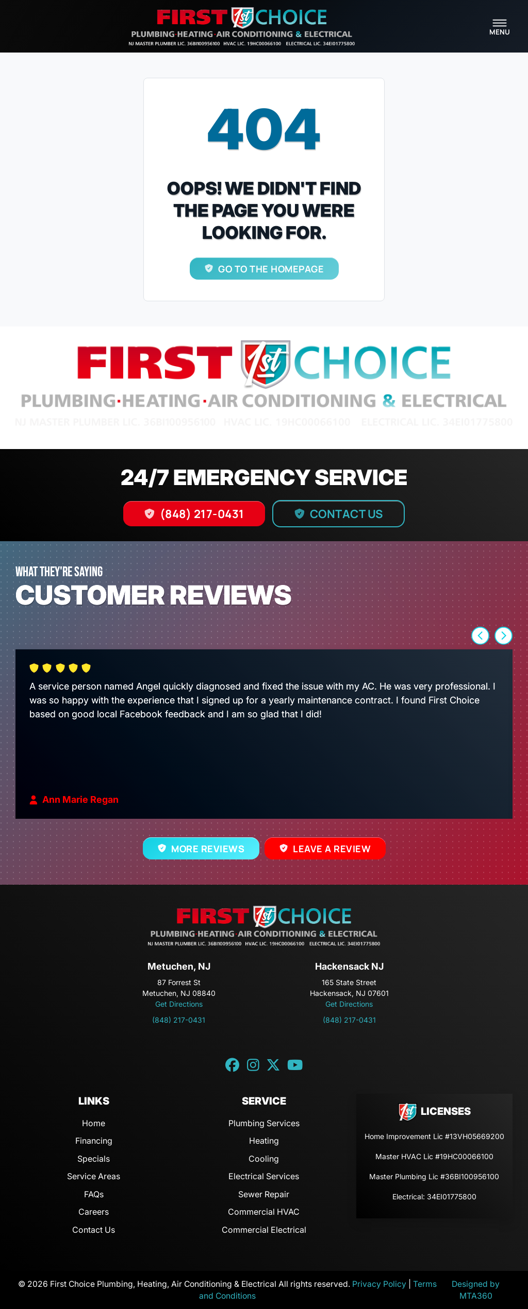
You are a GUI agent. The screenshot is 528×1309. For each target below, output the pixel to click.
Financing (93, 1140)
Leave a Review (332, 848)
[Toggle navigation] (500, 26)
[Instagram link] (253, 1065)
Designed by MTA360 (476, 1290)
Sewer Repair (263, 1194)
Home (93, 1123)
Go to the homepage (271, 269)
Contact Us (346, 513)
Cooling (264, 1158)
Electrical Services (263, 1176)
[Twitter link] (273, 1065)
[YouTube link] (295, 1065)
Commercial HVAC (264, 1212)
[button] (480, 636)
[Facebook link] (232, 1065)
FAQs (94, 1194)
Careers (93, 1212)
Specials (93, 1158)
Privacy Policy (379, 1284)
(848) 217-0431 (202, 513)
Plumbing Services (264, 1123)
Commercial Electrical (264, 1230)
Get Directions (179, 1004)
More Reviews (207, 848)
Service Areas (93, 1176)
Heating (264, 1140)
